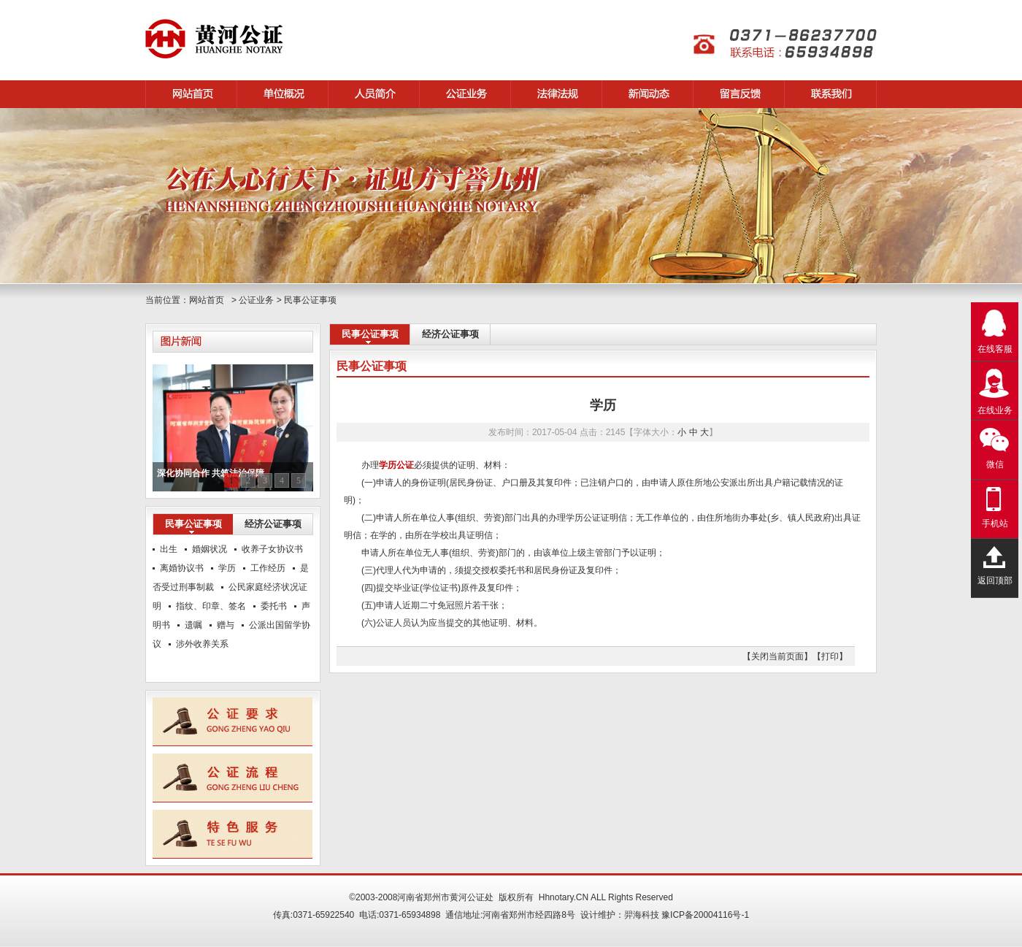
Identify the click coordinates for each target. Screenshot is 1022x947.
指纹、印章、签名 (211, 606)
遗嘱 (193, 625)
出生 (168, 549)
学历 (227, 568)
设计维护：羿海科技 (619, 915)
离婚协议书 (182, 568)
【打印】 (830, 656)
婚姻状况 (209, 549)
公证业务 (256, 300)
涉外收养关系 (202, 644)
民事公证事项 (310, 300)
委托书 (274, 606)
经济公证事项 (450, 334)
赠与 (225, 625)
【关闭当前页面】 (777, 656)
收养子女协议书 (272, 549)
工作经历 (267, 568)
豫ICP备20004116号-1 (705, 915)
